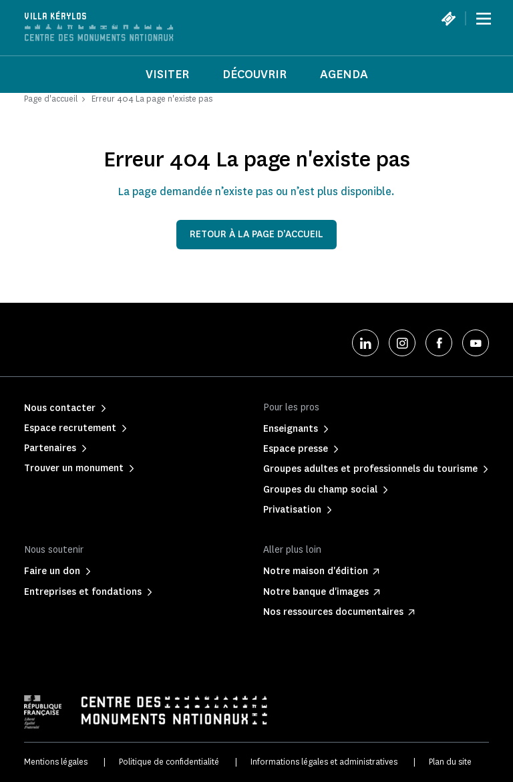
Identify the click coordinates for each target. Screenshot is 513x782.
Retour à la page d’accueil (256, 234)
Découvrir (254, 74)
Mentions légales (56, 761)
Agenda (344, 74)
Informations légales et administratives (323, 761)
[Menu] (484, 19)
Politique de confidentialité (169, 761)
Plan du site (450, 761)
